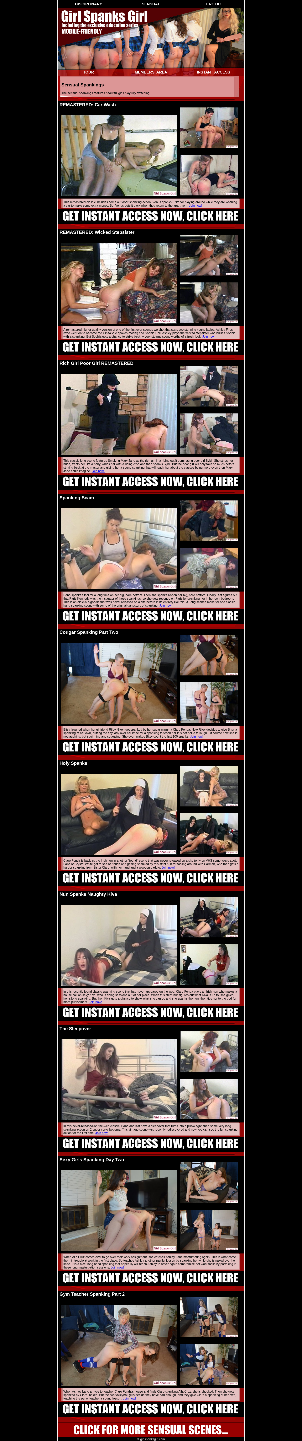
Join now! (195, 205)
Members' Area (151, 72)
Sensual (151, 4)
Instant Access (213, 72)
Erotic (213, 4)
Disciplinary (88, 4)
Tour (88, 72)
